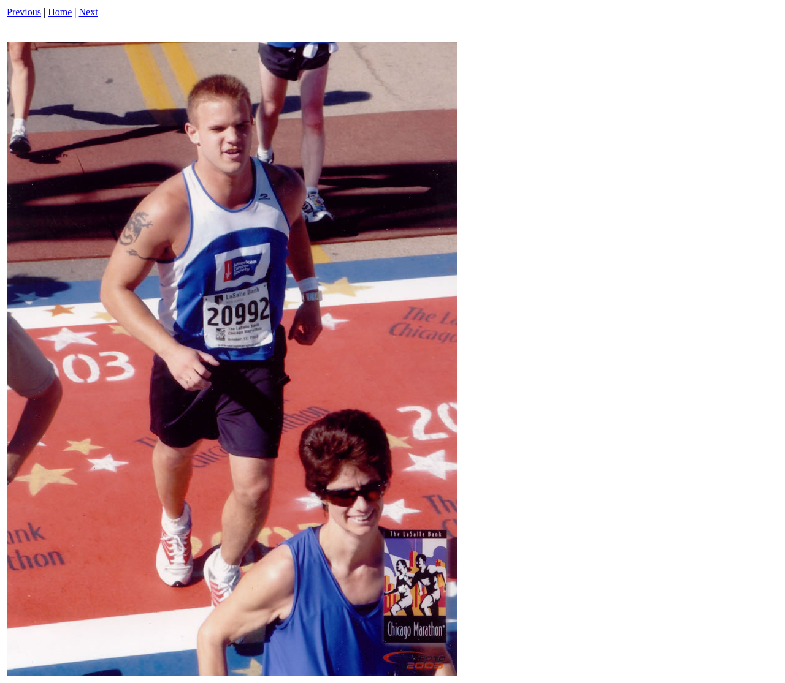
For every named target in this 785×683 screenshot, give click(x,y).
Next (88, 12)
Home (60, 12)
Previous (24, 12)
